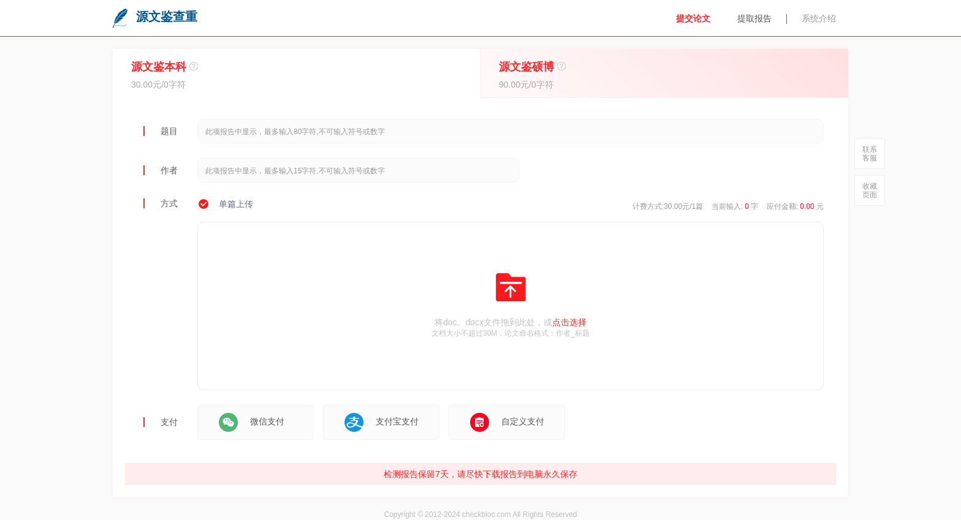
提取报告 (754, 18)
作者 (169, 170)
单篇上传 (236, 204)
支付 (169, 422)
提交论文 (693, 18)
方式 (169, 203)
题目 (169, 131)
